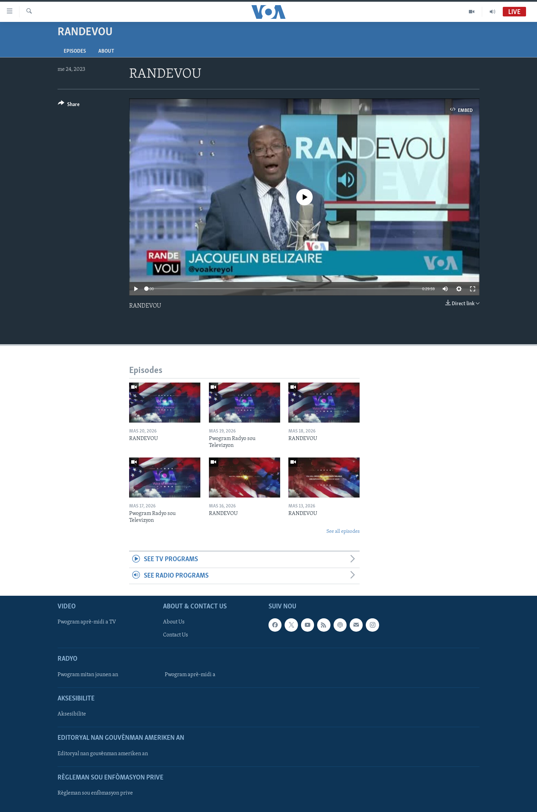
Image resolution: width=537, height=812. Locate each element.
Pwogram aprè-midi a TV (87, 622)
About (106, 51)
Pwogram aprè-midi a (190, 675)
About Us (174, 622)
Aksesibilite (72, 714)
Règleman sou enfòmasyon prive (95, 793)
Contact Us (175, 635)
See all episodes (343, 531)
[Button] (68, 106)
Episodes (75, 51)
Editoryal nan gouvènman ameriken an (103, 754)
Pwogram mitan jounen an (88, 675)
